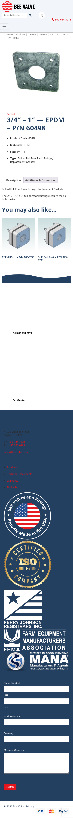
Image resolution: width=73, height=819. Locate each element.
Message (14, 749)
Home (9, 34)
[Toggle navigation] (4, 26)
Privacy (30, 806)
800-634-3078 (61, 19)
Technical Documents (19, 474)
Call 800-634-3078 (22, 333)
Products (20, 34)
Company (9, 733)
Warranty (12, 480)
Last (6, 707)
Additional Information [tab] (40, 180)
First (6, 694)
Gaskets (32, 34)
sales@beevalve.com (16, 452)
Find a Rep (13, 487)
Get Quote (18, 400)
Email (12, 716)
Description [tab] (13, 180)
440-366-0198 (17, 445)
